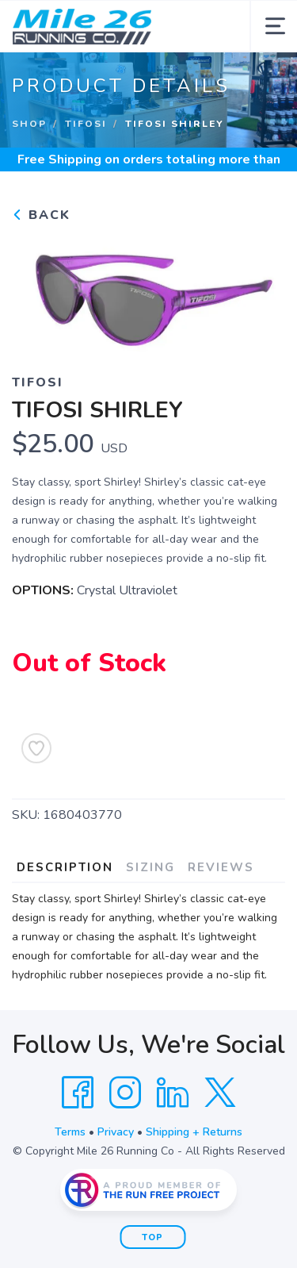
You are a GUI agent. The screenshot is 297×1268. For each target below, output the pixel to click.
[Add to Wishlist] (36, 748)
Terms (70, 1131)
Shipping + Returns (194, 1131)
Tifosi (86, 123)
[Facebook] (77, 1092)
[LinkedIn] (172, 1092)
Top (152, 1237)
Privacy (115, 1131)
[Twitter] (220, 1092)
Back (41, 215)
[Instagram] (125, 1092)
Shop (29, 123)
